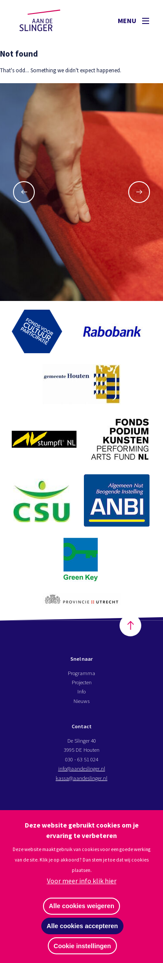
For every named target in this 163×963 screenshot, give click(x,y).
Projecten (82, 682)
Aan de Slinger (48, 20)
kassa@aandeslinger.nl (81, 777)
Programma (81, 672)
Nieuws (81, 700)
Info (81, 691)
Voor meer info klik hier (81, 880)
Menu (133, 20)
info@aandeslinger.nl (81, 768)
